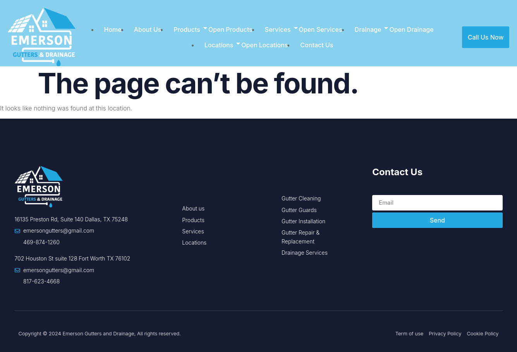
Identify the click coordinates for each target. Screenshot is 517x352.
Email (380, 190)
